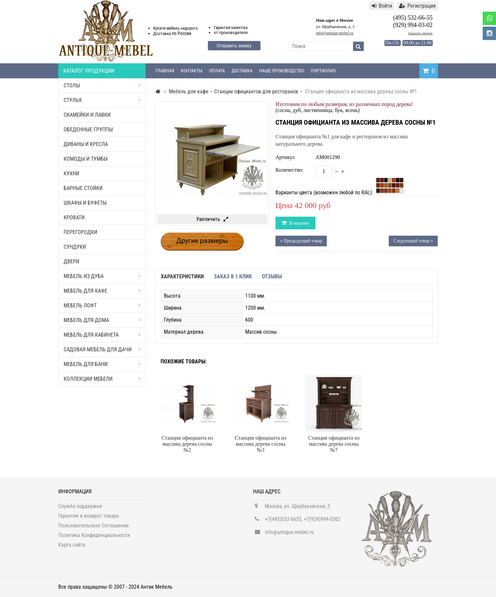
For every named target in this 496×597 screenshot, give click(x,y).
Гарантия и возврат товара (88, 519)
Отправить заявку (234, 45)
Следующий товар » (413, 240)
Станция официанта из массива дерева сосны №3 (260, 444)
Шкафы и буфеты (85, 203)
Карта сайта (71, 548)
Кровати (74, 217)
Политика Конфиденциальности (94, 539)
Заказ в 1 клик (233, 276)
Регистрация (417, 6)
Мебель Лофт (102, 305)
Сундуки (75, 247)
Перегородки (80, 232)
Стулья (102, 100)
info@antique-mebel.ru (334, 33)
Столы (102, 85)
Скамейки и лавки (87, 115)
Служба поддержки (80, 510)
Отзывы (272, 276)
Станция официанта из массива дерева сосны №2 (187, 444)
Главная (165, 70)
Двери (71, 261)
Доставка (242, 70)
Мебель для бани (102, 364)
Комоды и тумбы (86, 159)
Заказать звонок (420, 33)
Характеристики (182, 276)
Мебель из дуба (102, 276)
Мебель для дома (102, 320)
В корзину (298, 223)
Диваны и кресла (86, 144)
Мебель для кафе (102, 291)
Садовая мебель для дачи (102, 349)
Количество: (289, 170)
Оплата (217, 70)
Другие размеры (202, 241)
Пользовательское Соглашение (93, 529)
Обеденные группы (88, 129)
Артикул (285, 157)
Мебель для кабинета (102, 335)
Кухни (71, 173)
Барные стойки (83, 188)
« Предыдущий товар (301, 240)
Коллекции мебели (102, 379)
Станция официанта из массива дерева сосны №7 (334, 444)
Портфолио (323, 70)
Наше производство (281, 70)
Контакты (192, 70)
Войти (382, 6)
